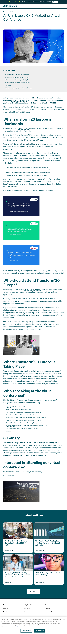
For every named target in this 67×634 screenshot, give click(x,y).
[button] (62, 6)
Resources (6, 612)
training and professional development (43, 313)
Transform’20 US (23, 128)
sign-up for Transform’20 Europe (27, 107)
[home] (10, 6)
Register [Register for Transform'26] (55, 1)
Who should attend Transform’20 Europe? (17, 77)
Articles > (12, 11)
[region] (33, 625)
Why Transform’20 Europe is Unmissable (17, 74)
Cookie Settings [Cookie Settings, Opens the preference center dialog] (26, 630)
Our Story (27, 608)
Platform (5, 605)
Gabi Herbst (9, 420)
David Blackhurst (11, 415)
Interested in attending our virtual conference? (18, 88)
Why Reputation (29, 605)
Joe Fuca (8, 406)
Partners (47, 605)
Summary (8, 85)
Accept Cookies (39, 630)
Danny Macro (10, 428)
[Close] (64, 620)
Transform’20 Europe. (22, 112)
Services (5, 608)
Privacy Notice (17, 626)
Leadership (27, 612)
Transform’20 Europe (11, 144)
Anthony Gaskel (10, 412)
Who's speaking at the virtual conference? (17, 82)
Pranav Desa (9, 417)
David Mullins (10, 423)
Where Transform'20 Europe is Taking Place (18, 80)
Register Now (8, 476)
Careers (47, 608)
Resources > (6, 11)
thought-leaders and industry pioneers (18, 403)
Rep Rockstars (49, 612)
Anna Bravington (11, 425)
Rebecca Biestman (11, 409)
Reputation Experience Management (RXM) (21, 327)
